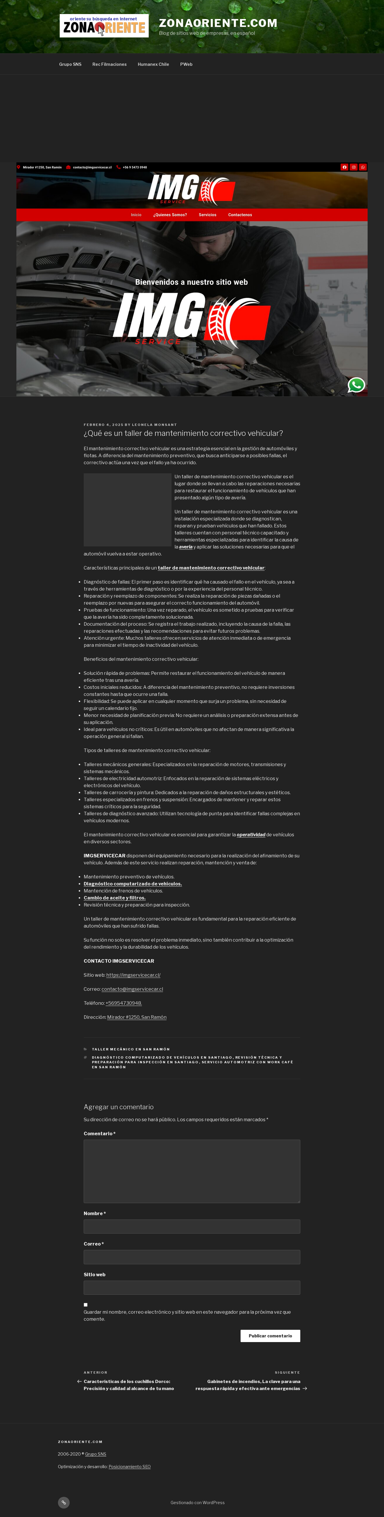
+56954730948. (124, 1003)
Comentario (100, 1133)
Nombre (95, 1213)
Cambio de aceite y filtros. (115, 898)
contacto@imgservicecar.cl (132, 989)
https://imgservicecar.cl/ (133, 975)
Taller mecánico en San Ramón (131, 1049)
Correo (94, 1244)
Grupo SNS (70, 64)
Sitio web (94, 1274)
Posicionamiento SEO (130, 1466)
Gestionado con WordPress (198, 1502)
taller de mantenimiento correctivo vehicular (211, 568)
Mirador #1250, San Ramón (137, 1017)
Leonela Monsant (154, 425)
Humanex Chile (153, 64)
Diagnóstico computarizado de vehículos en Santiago (162, 1057)
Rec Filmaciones (109, 64)
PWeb (186, 64)
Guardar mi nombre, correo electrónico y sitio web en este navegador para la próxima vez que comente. (187, 1315)
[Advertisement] (192, 118)
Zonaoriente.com (218, 23)
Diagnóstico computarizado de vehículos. (133, 884)
